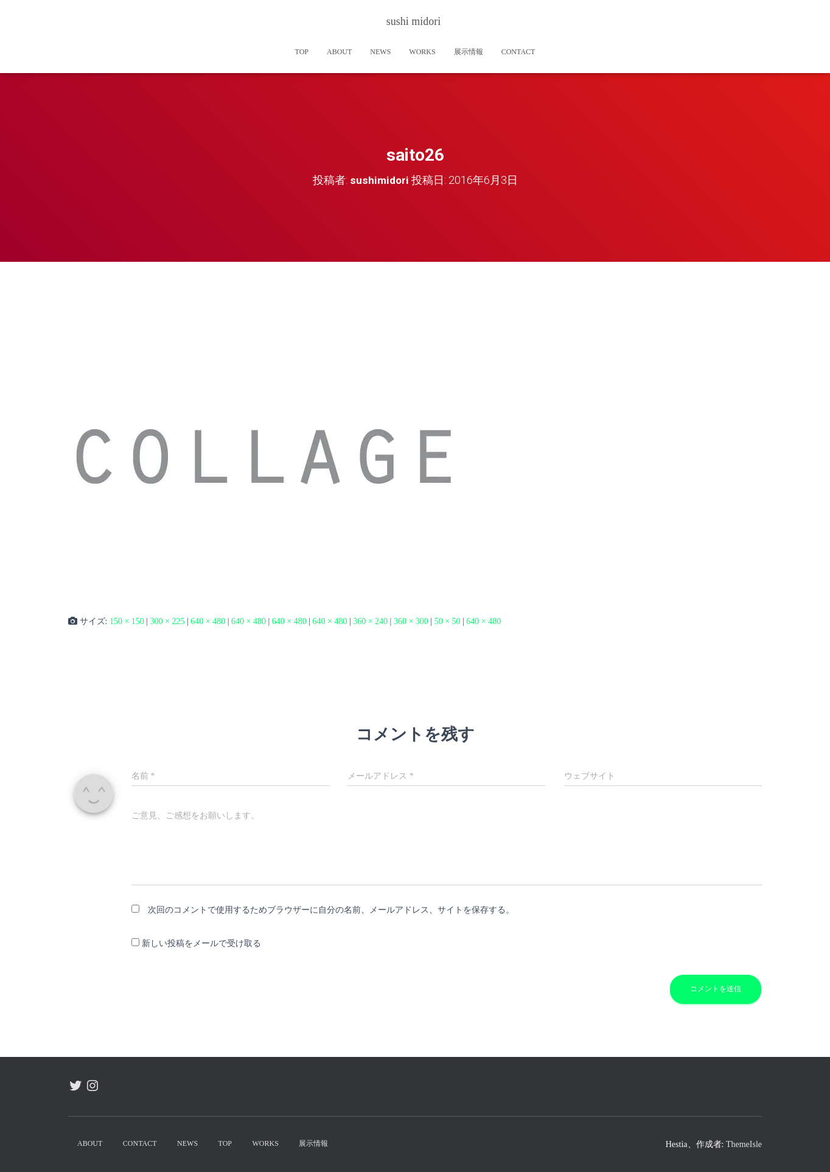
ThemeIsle (744, 1144)
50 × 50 (447, 621)
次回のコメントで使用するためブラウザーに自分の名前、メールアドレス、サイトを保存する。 (331, 909)
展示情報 (468, 51)
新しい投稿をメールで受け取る (201, 943)
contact (518, 51)
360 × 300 (411, 621)
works (422, 51)
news (380, 51)
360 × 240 (370, 621)
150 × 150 (127, 621)
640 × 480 (207, 621)
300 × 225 (167, 621)
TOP (302, 51)
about (339, 51)
